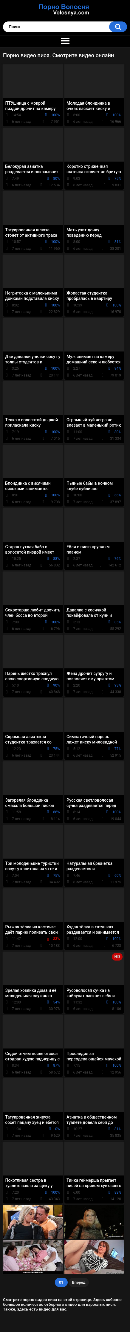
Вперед (79, 1282)
